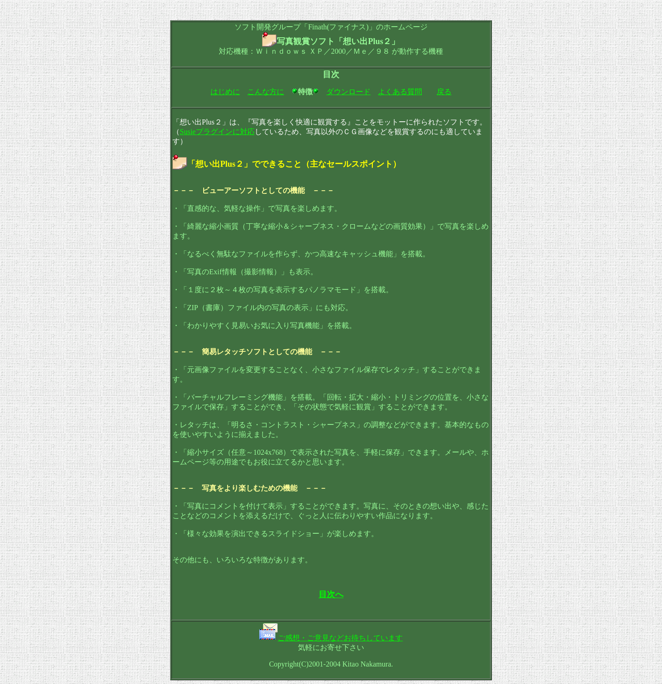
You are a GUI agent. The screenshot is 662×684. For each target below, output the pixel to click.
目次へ (331, 594)
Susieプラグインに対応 (217, 132)
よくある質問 (400, 92)
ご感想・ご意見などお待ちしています (340, 638)
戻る (444, 92)
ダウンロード (348, 92)
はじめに (225, 92)
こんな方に (265, 92)
